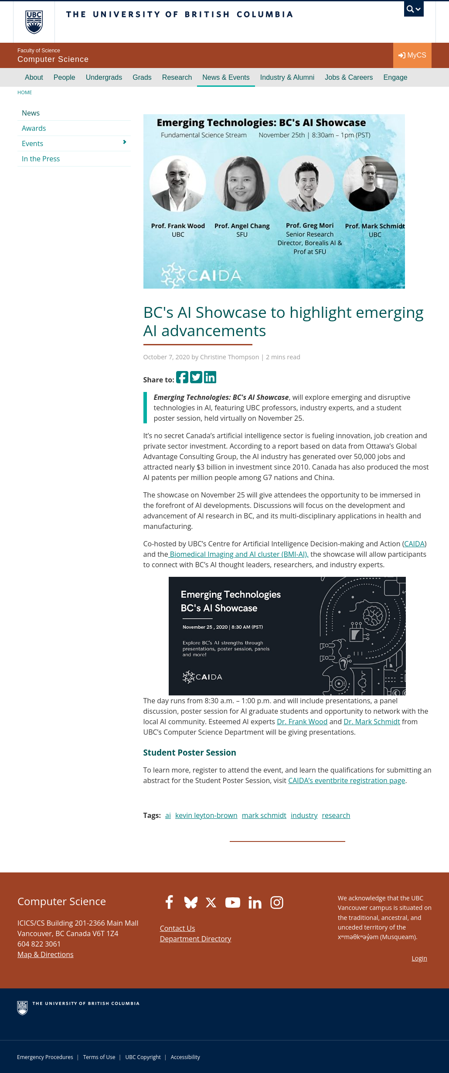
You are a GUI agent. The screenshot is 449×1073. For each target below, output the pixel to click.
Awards (34, 128)
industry (304, 815)
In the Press (41, 159)
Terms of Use (99, 1057)
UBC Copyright (142, 1057)
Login (419, 958)
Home (24, 92)
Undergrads (104, 77)
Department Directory (195, 939)
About (34, 77)
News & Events (225, 77)
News (31, 113)
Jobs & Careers (349, 77)
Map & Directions (45, 954)
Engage (396, 77)
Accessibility (185, 1057)
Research (177, 77)
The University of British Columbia (40, 22)
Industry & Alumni (287, 77)
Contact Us (177, 928)
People (64, 77)
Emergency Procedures (45, 1057)
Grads (142, 77)
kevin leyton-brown (206, 815)
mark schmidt (264, 815)
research (336, 815)
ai (168, 815)
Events (32, 143)
